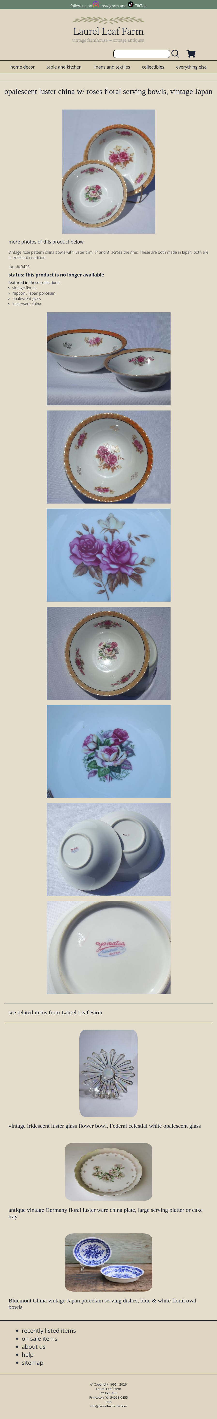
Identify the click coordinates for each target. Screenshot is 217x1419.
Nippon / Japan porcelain (33, 293)
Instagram (110, 5)
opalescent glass (26, 298)
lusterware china (26, 304)
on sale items (40, 1338)
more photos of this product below (45, 241)
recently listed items (49, 1330)
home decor (22, 67)
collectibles (153, 67)
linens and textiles (111, 67)
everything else (191, 67)
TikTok (141, 5)
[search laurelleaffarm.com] (176, 54)
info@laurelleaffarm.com (108, 1406)
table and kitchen (64, 67)
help (28, 1354)
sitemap (33, 1362)
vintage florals (24, 288)
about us (33, 1346)
